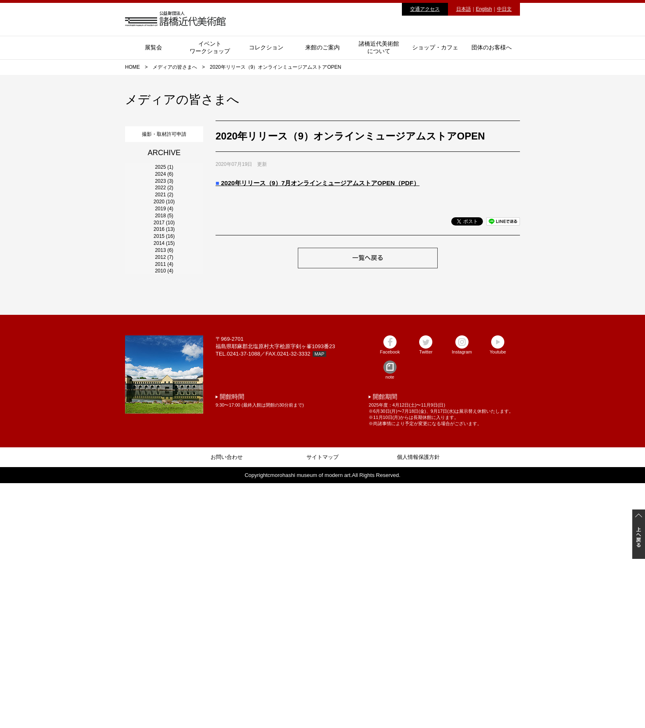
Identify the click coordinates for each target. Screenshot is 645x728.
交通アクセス (425, 9)
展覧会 (153, 47)
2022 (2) (164, 249)
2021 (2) (164, 271)
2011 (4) (164, 493)
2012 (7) (164, 471)
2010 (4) (164, 516)
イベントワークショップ (210, 47)
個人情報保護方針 (418, 702)
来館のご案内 (322, 47)
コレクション (266, 47)
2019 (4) (164, 316)
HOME (132, 67)
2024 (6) (164, 204)
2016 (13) (163, 382)
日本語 (463, 9)
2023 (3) (164, 227)
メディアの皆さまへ (175, 67)
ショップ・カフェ (435, 47)
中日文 (504, 9)
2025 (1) (164, 182)
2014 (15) (163, 427)
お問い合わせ (227, 702)
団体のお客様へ (491, 47)
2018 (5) (164, 338)
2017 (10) (163, 360)
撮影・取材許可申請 (164, 132)
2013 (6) (164, 449)
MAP (320, 598)
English (484, 9)
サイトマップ (322, 702)
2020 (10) (163, 293)
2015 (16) (163, 404)
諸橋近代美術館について (379, 47)
